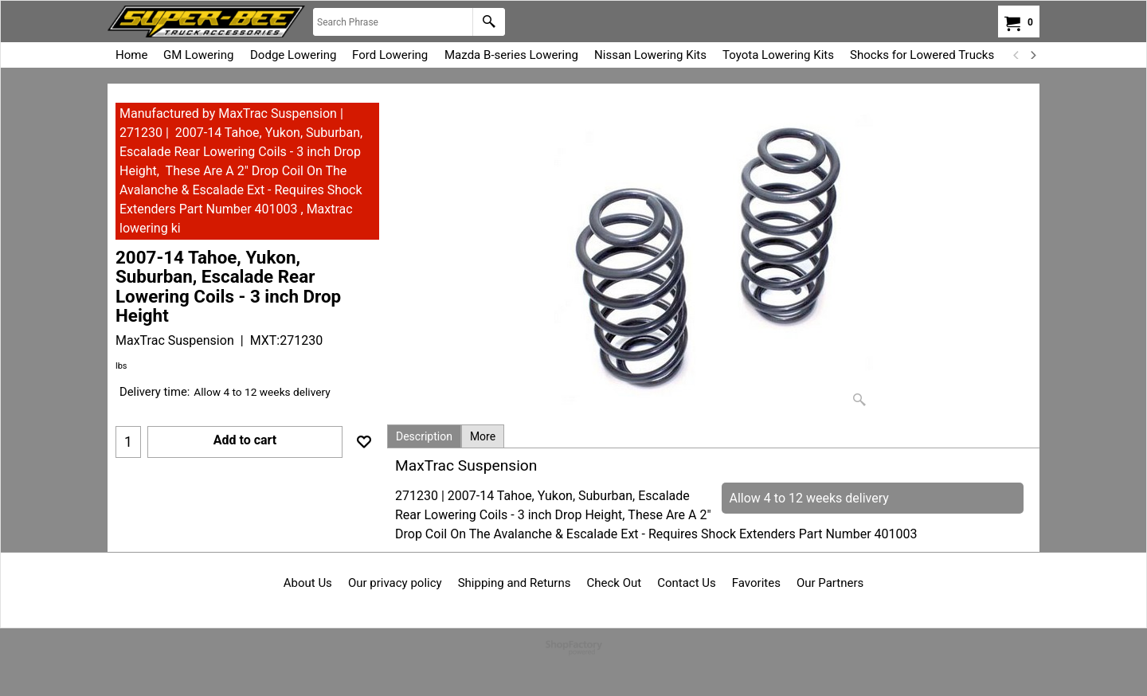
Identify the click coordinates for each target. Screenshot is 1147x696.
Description (424, 436)
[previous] (1016, 55)
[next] (1032, 55)
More (482, 436)
